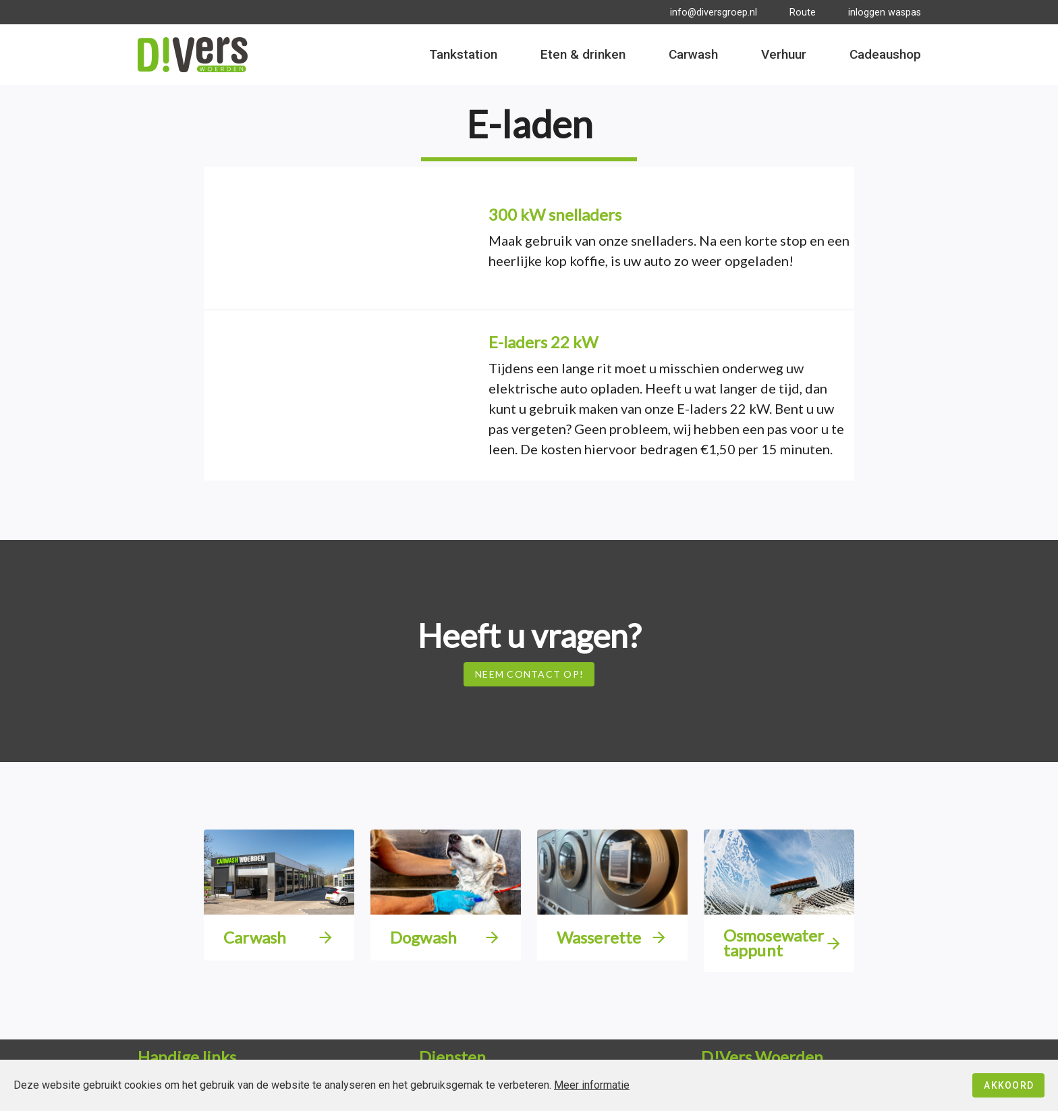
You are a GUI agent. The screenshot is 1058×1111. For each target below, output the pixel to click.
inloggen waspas (884, 12)
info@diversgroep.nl (713, 12)
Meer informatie (592, 1085)
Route (802, 12)
